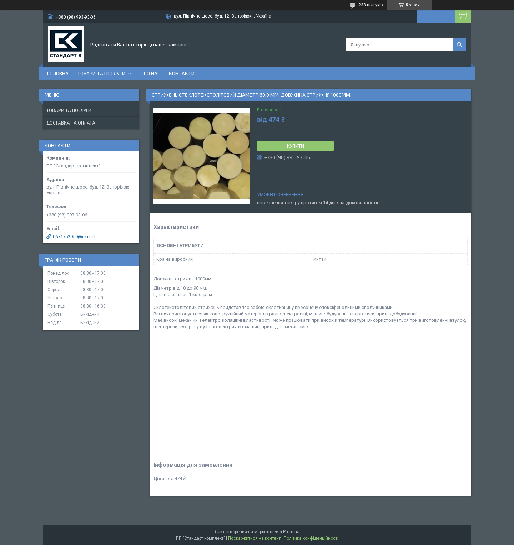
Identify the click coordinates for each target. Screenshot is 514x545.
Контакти (182, 73)
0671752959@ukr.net (74, 236)
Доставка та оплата (70, 123)
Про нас (150, 73)
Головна (58, 73)
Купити (295, 146)
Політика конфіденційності (311, 538)
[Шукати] (459, 44)
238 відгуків (370, 5)
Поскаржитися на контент (254, 538)
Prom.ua (291, 531)
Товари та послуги (101, 73)
